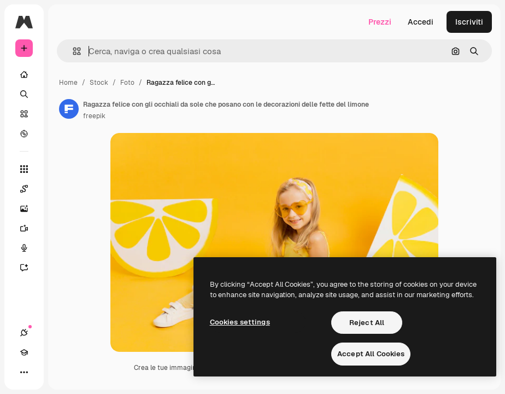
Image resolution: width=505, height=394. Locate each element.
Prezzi (379, 22)
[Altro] (24, 372)
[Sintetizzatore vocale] (29, 248)
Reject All (366, 322)
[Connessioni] (24, 332)
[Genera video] (29, 228)
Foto (127, 82)
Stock (99, 82)
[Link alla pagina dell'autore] (69, 109)
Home (68, 82)
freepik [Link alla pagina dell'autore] (94, 116)
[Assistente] (29, 267)
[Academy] (24, 352)
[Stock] (24, 114)
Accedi (420, 22)
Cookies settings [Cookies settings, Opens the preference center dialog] (240, 322)
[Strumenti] (24, 169)
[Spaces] (29, 189)
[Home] (24, 74)
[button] (72, 51)
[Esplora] (24, 133)
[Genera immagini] (29, 208)
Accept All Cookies (370, 353)
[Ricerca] (24, 94)
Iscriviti (469, 22)
